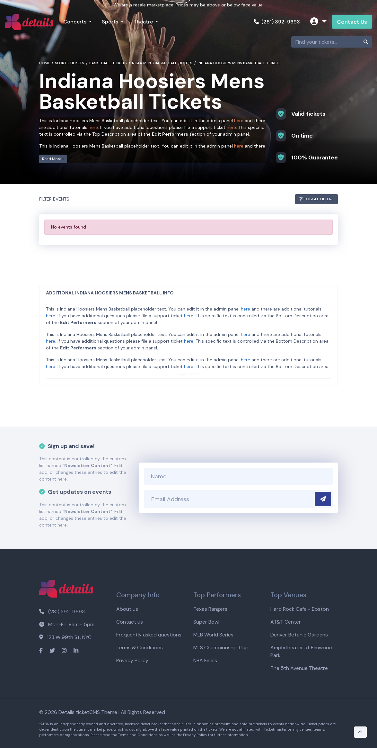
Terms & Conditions (139, 647)
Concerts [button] (75, 21)
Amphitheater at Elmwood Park (301, 651)
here (238, 120)
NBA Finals (205, 660)
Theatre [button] (144, 21)
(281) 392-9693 (277, 21)
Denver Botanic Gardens (299, 634)
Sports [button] (110, 21)
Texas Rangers (210, 609)
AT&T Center (285, 621)
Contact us (129, 621)
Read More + (53, 159)
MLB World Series (213, 634)
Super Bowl (206, 621)
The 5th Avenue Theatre (299, 668)
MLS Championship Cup (221, 647)
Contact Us (352, 21)
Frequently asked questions (148, 634)
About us (127, 609)
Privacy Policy (132, 660)
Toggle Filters (316, 199)
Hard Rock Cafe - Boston (299, 609)
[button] (318, 22)
